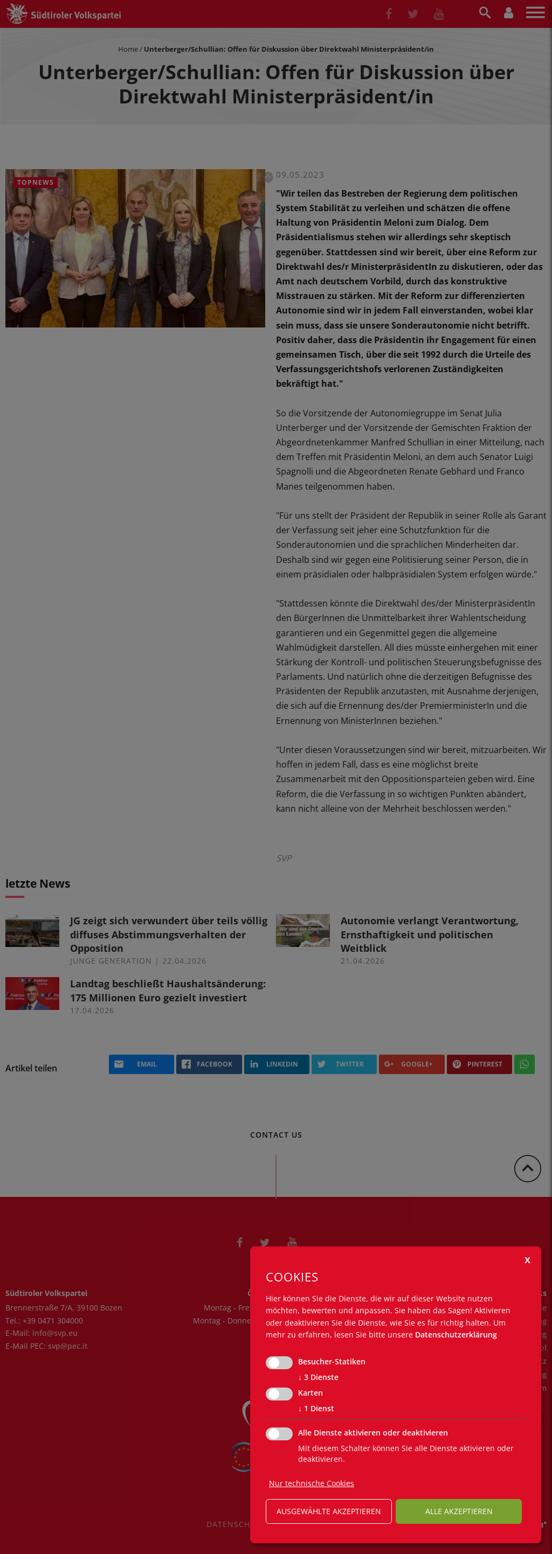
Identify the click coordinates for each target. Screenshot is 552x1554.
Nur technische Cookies (311, 1483)
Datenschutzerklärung (456, 1334)
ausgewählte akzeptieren (329, 1511)
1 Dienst (316, 1408)
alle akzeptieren (459, 1511)
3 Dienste (318, 1377)
